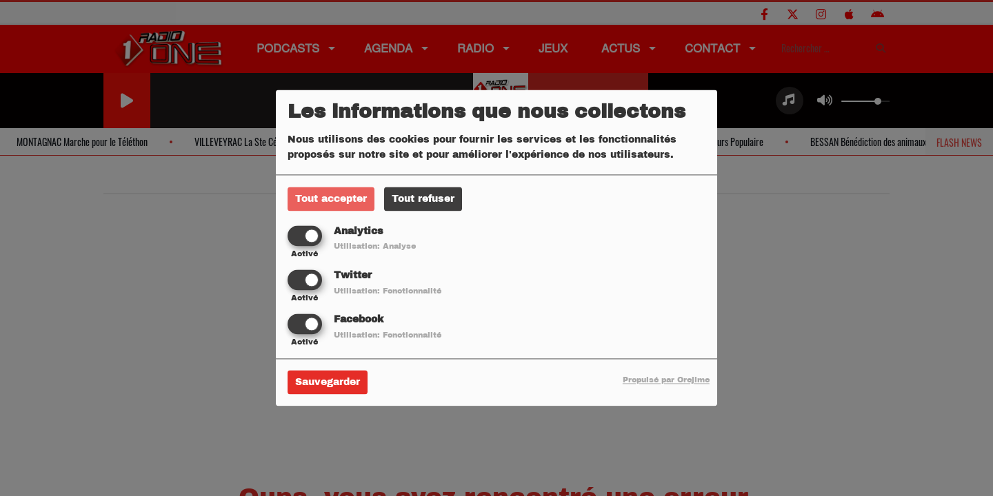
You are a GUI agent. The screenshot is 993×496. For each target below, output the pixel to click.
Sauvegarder (327, 383)
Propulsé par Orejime (666, 380)
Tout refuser (423, 199)
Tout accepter (331, 199)
